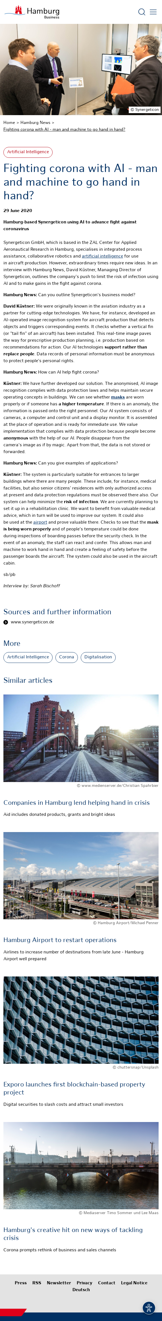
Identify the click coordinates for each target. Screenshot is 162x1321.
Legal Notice (134, 1283)
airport (40, 522)
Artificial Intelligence (28, 152)
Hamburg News (35, 123)
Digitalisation (98, 657)
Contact (106, 1283)
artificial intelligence (102, 256)
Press (21, 1283)
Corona (66, 657)
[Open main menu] (153, 12)
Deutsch (81, 1290)
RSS (36, 1283)
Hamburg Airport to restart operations (60, 940)
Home (9, 123)
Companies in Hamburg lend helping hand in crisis (76, 803)
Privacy (84, 1283)
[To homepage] (32, 11)
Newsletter (59, 1283)
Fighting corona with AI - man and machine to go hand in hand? (64, 130)
